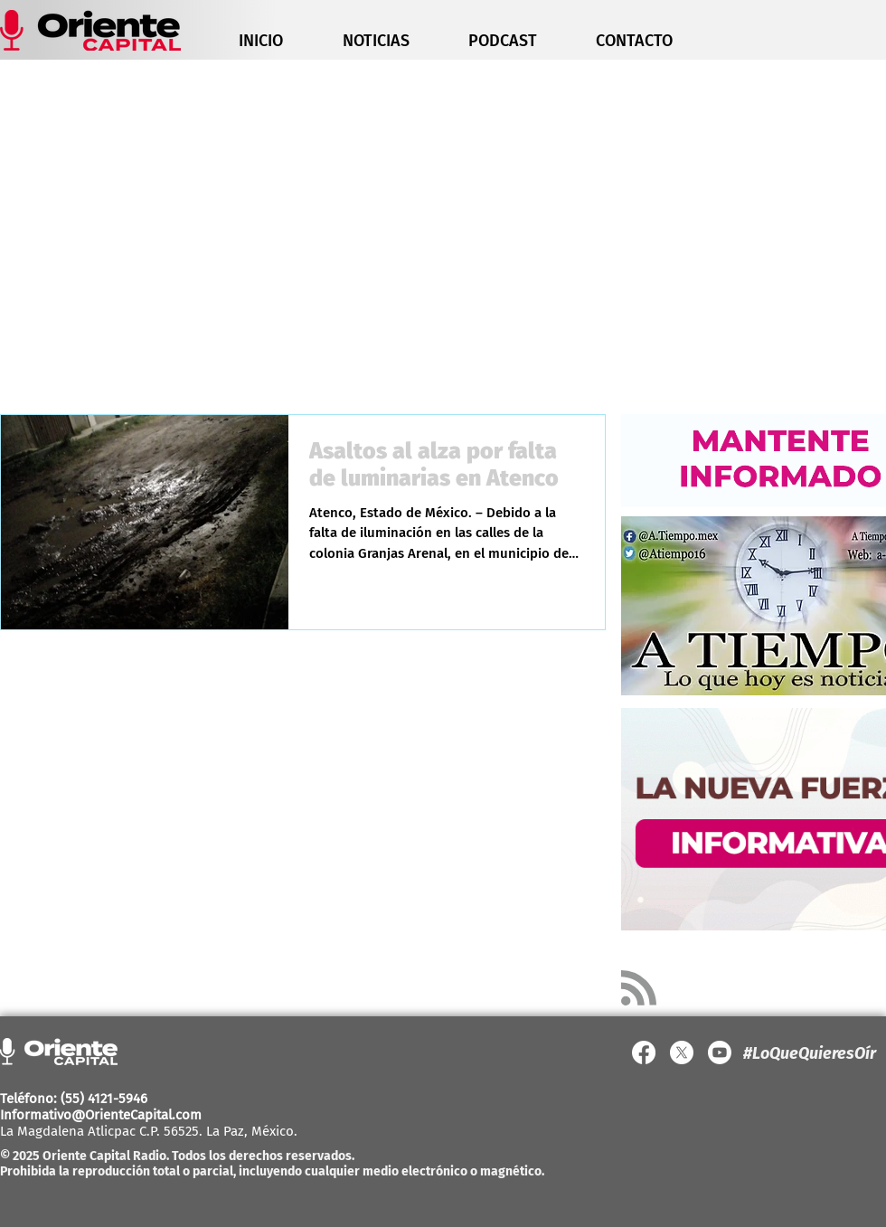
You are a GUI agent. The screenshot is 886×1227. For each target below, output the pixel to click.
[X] (681, 1052)
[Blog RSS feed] (638, 988)
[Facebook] (643, 1052)
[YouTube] (719, 1052)
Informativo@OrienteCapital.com (101, 1115)
